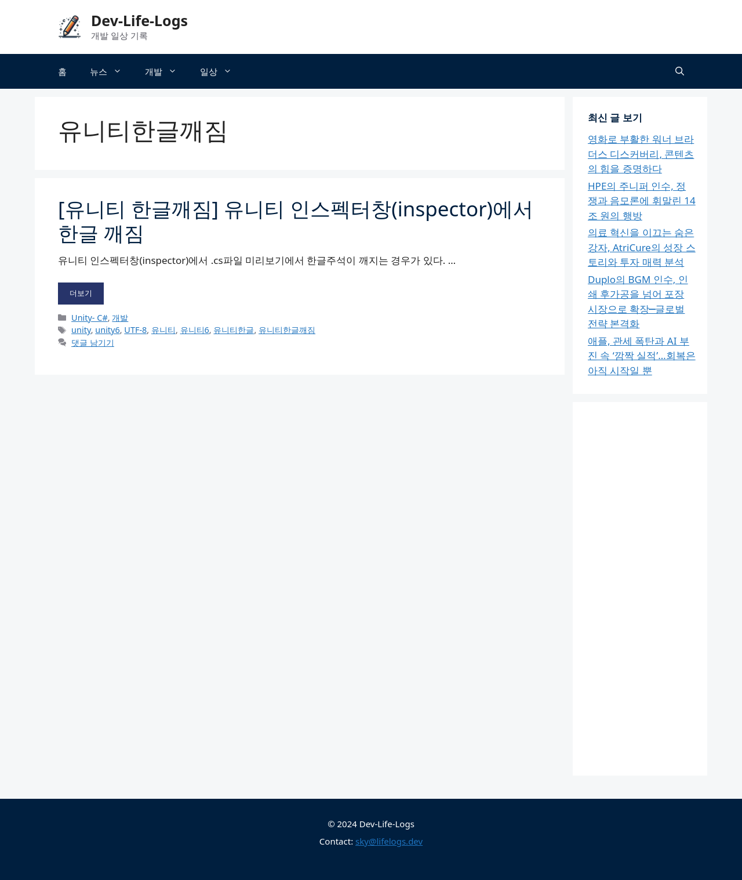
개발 (166, 71)
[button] (680, 71)
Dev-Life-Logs (139, 20)
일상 (221, 71)
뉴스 (111, 71)
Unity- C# (89, 317)
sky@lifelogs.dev (389, 841)
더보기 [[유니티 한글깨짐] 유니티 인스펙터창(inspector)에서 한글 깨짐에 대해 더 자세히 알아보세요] (81, 293)
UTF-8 (135, 329)
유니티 (163, 329)
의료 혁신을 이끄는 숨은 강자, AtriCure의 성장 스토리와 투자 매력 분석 (642, 247)
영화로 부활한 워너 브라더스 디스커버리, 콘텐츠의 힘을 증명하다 (641, 153)
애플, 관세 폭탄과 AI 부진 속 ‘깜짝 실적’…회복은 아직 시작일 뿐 (642, 355)
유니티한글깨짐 (287, 329)
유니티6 (194, 329)
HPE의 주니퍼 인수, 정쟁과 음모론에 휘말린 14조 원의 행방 (642, 200)
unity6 (107, 329)
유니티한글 (233, 329)
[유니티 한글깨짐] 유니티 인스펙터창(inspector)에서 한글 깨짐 (295, 221)
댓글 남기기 (92, 342)
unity (81, 329)
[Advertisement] (642, 585)
